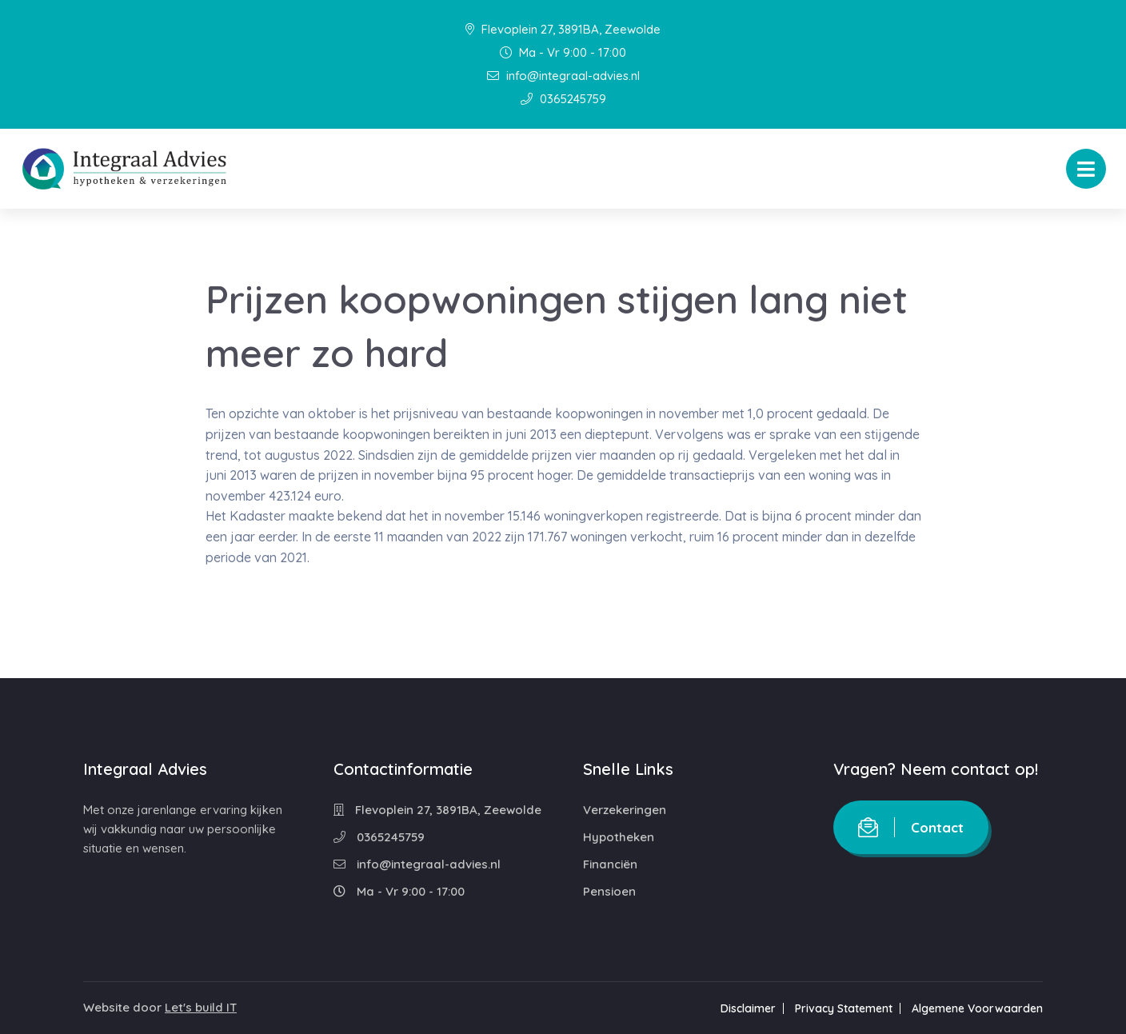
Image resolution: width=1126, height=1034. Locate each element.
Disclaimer (748, 1008)
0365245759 (563, 98)
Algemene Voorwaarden (977, 1008)
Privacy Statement (843, 1008)
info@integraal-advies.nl (563, 75)
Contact (911, 827)
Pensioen (609, 891)
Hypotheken (618, 836)
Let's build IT (201, 1007)
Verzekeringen (624, 809)
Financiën (610, 864)
